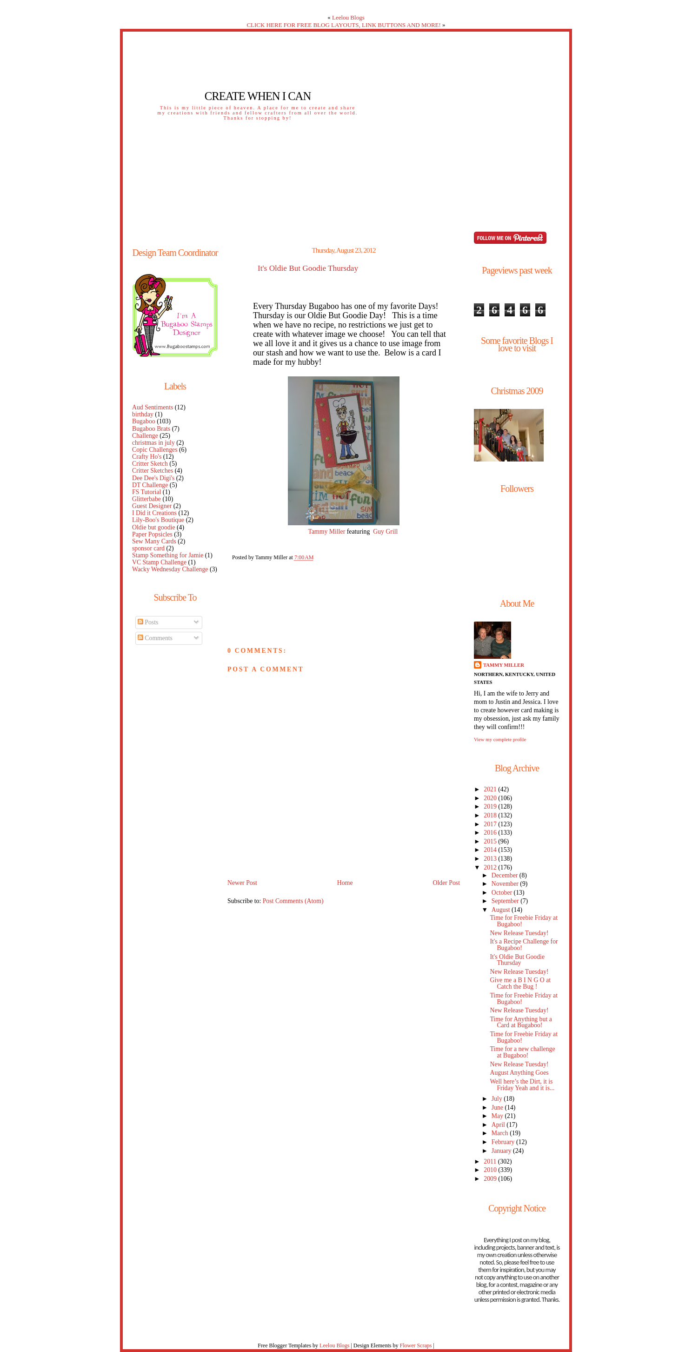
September (506, 900)
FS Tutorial (146, 492)
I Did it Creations (154, 512)
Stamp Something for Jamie (167, 555)
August (502, 909)
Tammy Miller (327, 531)
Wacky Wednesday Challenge (170, 569)
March (501, 1133)
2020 (491, 798)
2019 (491, 806)
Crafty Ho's (146, 456)
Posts (148, 622)
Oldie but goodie (153, 527)
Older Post (446, 882)
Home (345, 882)
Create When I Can (258, 96)
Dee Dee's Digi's (153, 478)
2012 (491, 867)
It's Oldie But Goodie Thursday (308, 268)
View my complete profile (500, 739)
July (498, 1098)
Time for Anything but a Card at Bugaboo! (521, 1022)
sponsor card (148, 548)
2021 (491, 789)
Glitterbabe (146, 498)
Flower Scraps (415, 1345)
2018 (491, 815)
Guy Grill (385, 531)
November (506, 883)
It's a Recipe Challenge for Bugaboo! (524, 944)
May (498, 1115)
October (503, 892)
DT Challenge (150, 485)
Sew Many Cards (154, 541)
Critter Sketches (152, 470)
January (502, 1150)
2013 (491, 858)
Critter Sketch (150, 463)
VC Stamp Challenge (159, 562)
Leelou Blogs (348, 17)
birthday (142, 414)
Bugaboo (143, 421)
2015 (491, 841)
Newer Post (242, 882)
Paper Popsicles (152, 534)
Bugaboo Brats (151, 428)
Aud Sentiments (152, 407)
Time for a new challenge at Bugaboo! (522, 1052)
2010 (491, 1169)
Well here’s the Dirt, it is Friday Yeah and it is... (522, 1084)
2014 (491, 849)
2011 (491, 1161)
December (505, 875)
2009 (491, 1178)
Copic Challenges (155, 449)
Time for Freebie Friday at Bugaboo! (524, 921)
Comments (155, 638)
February (504, 1141)
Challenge (145, 435)
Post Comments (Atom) (293, 900)
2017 (491, 824)
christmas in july (153, 442)
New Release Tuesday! (519, 933)
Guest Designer (152, 505)
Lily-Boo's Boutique (158, 519)
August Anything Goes (519, 1072)
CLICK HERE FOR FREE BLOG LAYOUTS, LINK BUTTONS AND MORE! (343, 24)
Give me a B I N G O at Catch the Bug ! (520, 983)
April (499, 1124)
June (498, 1107)
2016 (491, 832)
